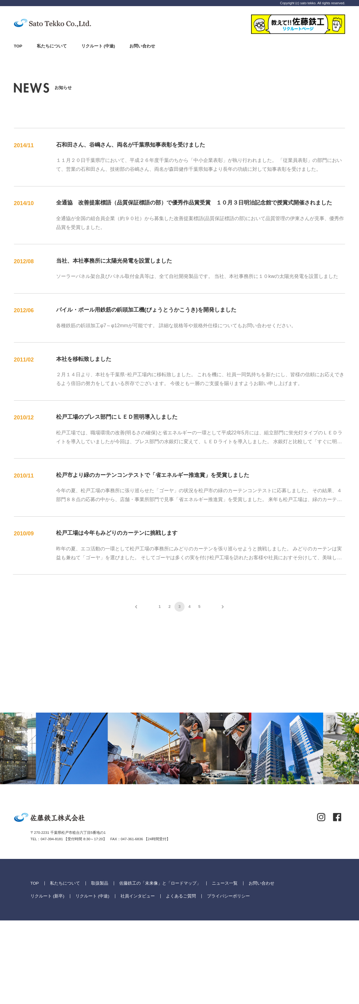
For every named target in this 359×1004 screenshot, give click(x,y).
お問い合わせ (142, 46)
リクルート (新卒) (47, 979)
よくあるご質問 (181, 979)
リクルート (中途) (98, 46)
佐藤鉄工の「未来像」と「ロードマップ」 (160, 966)
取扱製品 (99, 966)
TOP (18, 46)
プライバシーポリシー (228, 979)
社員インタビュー (137, 979)
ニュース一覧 (225, 966)
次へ (222, 607)
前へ (136, 607)
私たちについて (52, 46)
